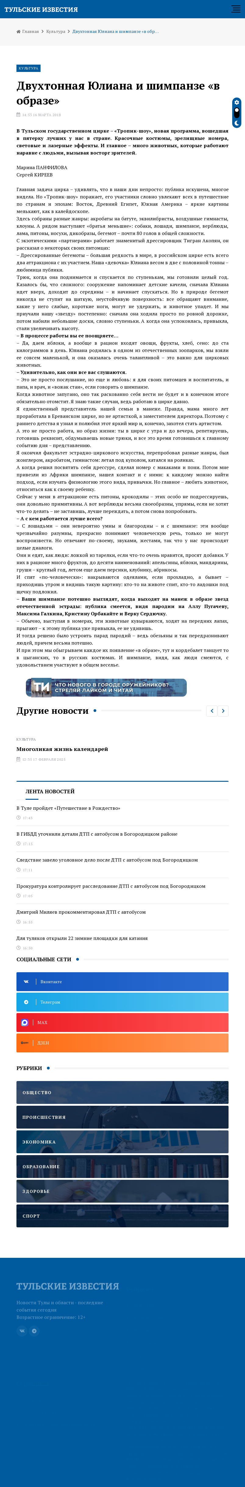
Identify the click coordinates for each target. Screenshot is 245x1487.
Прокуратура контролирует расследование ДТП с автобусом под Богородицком (110, 886)
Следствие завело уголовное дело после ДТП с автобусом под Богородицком (107, 859)
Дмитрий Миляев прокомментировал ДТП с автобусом (81, 912)
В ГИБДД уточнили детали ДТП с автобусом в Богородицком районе (96, 834)
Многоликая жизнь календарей (62, 748)
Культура (55, 31)
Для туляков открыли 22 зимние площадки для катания (82, 938)
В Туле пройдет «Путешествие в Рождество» (68, 808)
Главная (27, 31)
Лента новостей (50, 791)
